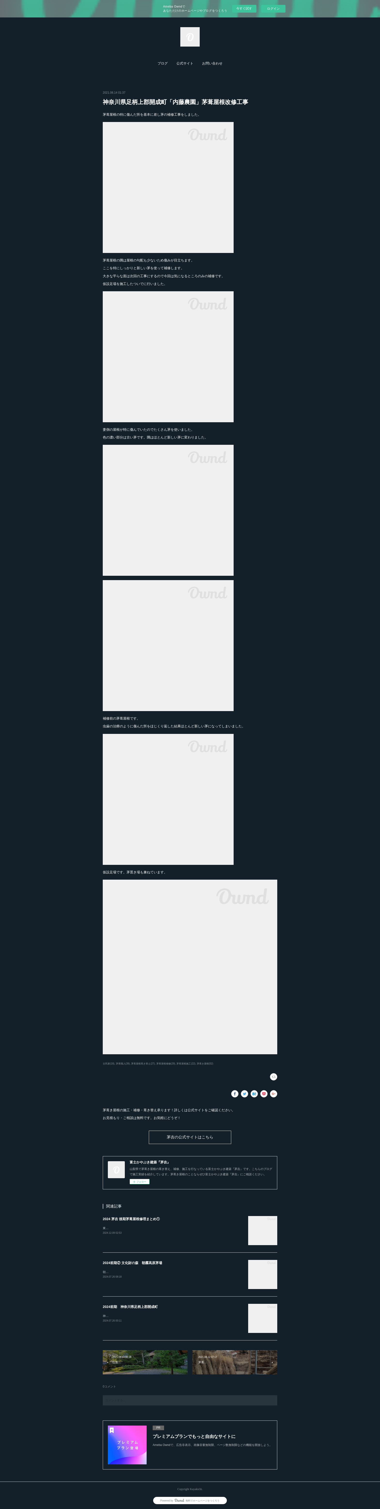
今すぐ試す (244, 8)
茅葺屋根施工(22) (185, 1063)
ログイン (273, 8)
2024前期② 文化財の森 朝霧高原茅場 (132, 1263)
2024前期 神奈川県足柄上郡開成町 (130, 1307)
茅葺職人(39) (123, 1063)
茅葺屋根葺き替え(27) (143, 1063)
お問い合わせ (212, 63)
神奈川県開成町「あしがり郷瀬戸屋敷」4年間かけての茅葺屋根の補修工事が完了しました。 (163, 1316)
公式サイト (184, 63)
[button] (163, 63)
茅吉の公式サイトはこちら (190, 1137)
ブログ (163, 63)
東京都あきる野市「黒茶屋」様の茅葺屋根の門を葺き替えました (145, 1228)
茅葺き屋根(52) (205, 1063)
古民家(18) (108, 1063)
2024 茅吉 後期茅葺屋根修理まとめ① (131, 1219)
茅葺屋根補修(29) (165, 1063)
